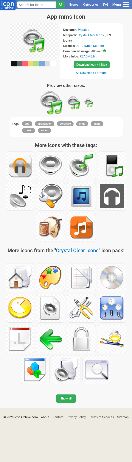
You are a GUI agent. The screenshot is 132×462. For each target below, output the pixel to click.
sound (44, 130)
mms (82, 123)
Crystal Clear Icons (91, 35)
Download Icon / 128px (91, 64)
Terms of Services (101, 417)
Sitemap (123, 417)
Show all (66, 398)
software (65, 123)
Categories (91, 4)
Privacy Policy (76, 417)
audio (97, 123)
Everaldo (83, 30)
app (27, 123)
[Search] (60, 4)
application (45, 123)
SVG (105, 4)
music (28, 130)
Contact (57, 417)
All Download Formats (91, 73)
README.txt (88, 56)
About (45, 417)
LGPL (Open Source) (90, 46)
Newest (74, 4)
